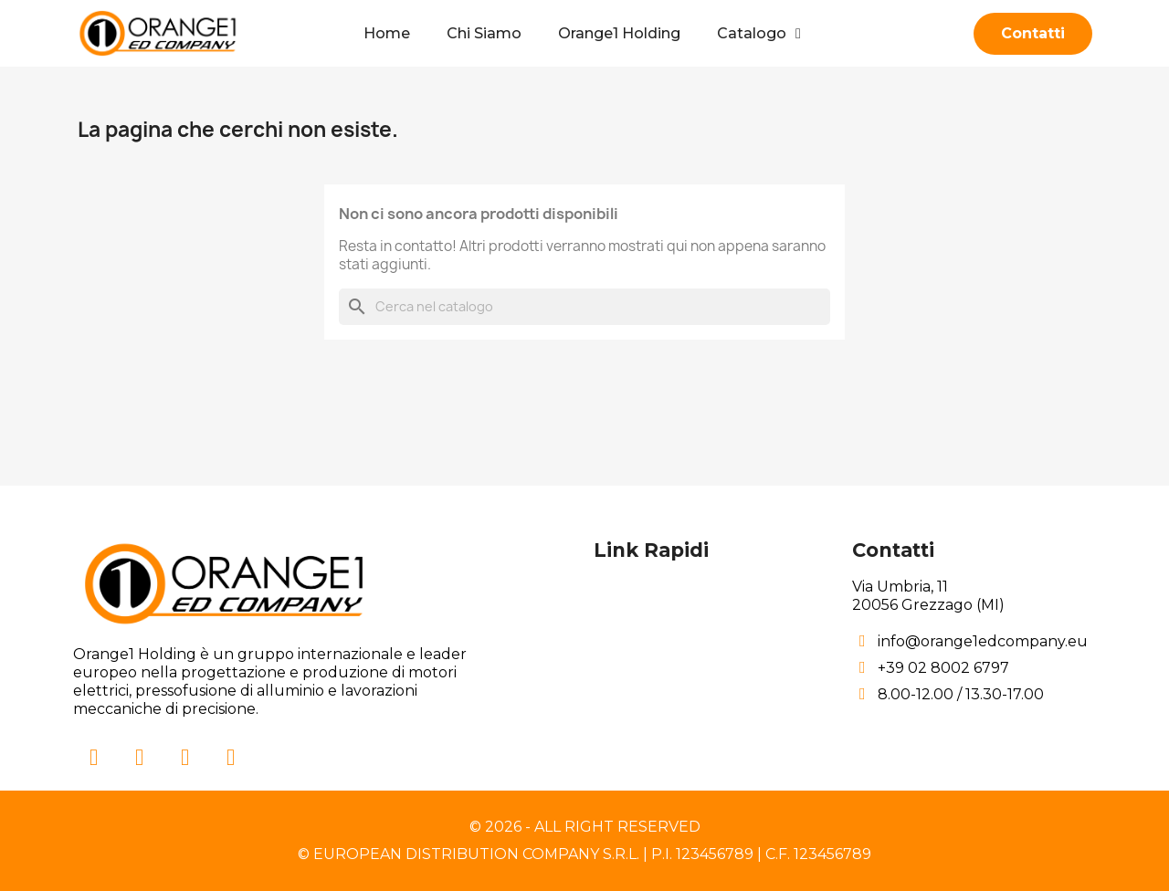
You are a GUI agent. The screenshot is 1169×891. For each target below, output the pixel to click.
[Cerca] (584, 306)
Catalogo (759, 33)
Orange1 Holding (619, 33)
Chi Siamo (484, 33)
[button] (1033, 34)
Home (386, 33)
